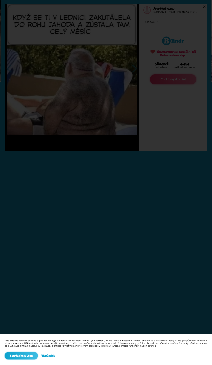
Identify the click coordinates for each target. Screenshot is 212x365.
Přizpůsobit (48, 355)
